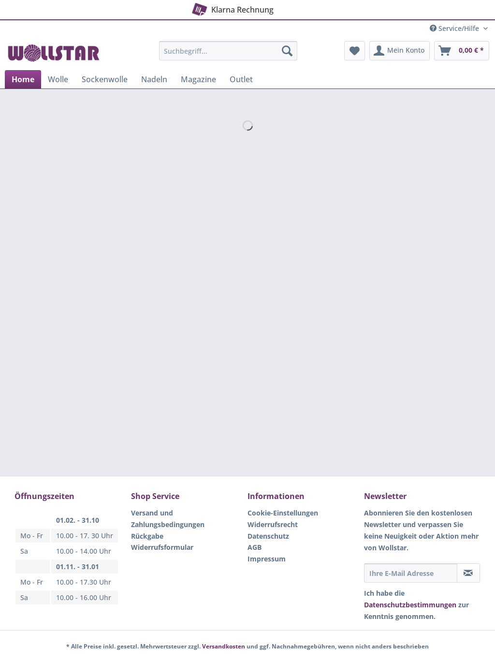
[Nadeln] (154, 79)
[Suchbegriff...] (228, 50)
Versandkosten (223, 646)
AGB (255, 547)
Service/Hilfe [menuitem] (455, 28)
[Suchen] (287, 50)
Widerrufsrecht (273, 524)
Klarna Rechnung (231, 7)
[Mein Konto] (399, 50)
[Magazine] (198, 79)
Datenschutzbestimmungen (410, 604)
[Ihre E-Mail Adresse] (410, 573)
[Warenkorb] (461, 50)
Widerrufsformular (162, 547)
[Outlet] (241, 79)
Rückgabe (147, 536)
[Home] (23, 79)
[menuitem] (228, 55)
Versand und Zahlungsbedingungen (167, 518)
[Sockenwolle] (104, 79)
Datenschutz (268, 536)
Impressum (267, 558)
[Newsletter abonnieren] (468, 573)
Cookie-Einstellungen (283, 512)
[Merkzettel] (354, 50)
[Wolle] (58, 79)
